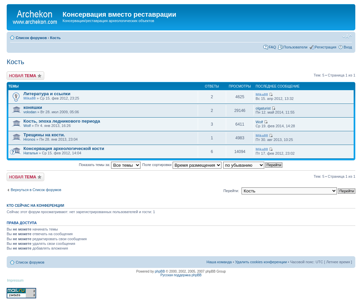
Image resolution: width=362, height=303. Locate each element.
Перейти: (231, 191)
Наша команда (219, 262)
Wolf (27, 126)
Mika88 (29, 98)
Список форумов (31, 38)
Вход (348, 47)
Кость (55, 38)
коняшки (32, 107)
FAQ (272, 47)
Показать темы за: (110, 165)
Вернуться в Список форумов (36, 190)
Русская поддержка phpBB (180, 275)
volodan (29, 112)
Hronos (29, 139)
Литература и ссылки (46, 93)
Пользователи (295, 47)
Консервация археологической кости (63, 148)
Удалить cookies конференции (261, 262)
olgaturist (263, 108)
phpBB (160, 271)
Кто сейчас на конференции (35, 205)
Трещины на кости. (44, 134)
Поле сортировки (181, 165)
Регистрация (325, 47)
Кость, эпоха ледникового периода (61, 121)
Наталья (30, 153)
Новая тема (25, 75)
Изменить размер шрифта (347, 36)
